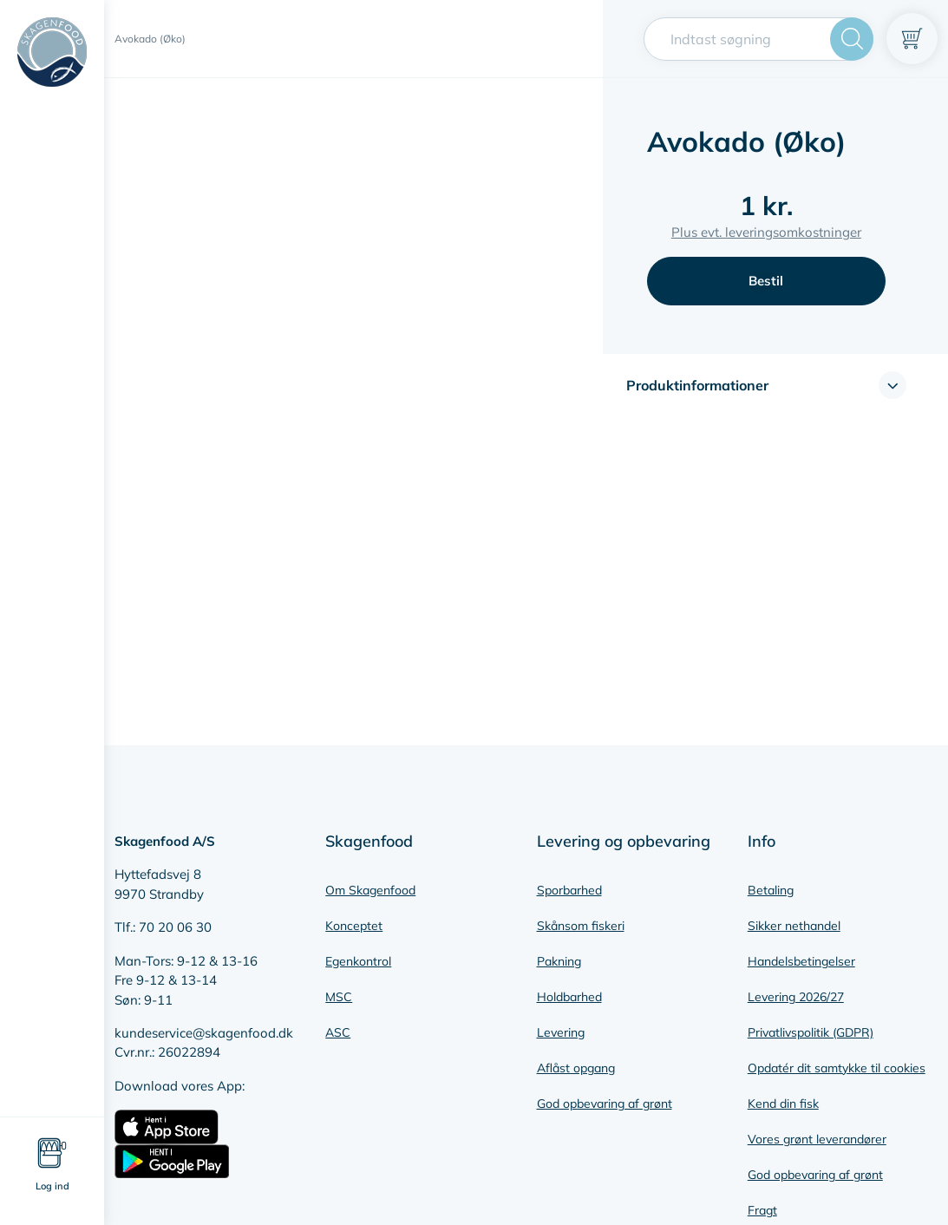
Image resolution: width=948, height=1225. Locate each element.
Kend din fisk (783, 1103)
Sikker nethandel (794, 925)
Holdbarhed (569, 997)
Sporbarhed (569, 890)
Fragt (762, 1210)
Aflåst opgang (576, 1068)
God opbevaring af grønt (604, 1103)
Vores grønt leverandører (817, 1139)
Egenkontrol (358, 961)
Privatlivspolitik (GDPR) (810, 1032)
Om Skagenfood (370, 890)
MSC (338, 997)
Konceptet (353, 925)
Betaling (771, 890)
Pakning (559, 961)
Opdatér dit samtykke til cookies (836, 1068)
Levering (561, 1032)
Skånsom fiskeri (580, 925)
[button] (766, 385)
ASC (337, 1032)
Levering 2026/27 (796, 997)
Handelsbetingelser (801, 961)
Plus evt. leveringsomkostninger (766, 232)
